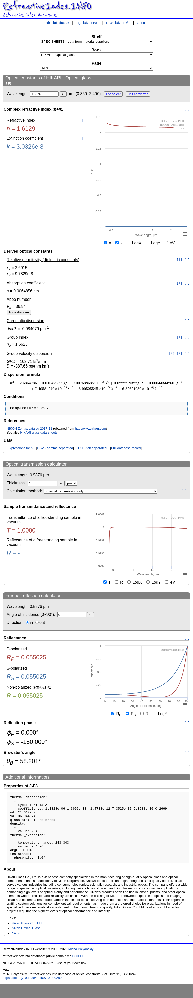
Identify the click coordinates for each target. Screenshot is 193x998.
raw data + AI (118, 23)
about (142, 23)
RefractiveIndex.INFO (47, 6)
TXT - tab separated (92, 449)
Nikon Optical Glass (26, 942)
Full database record (126, 449)
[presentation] (96, 385)
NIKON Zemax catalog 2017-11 (29, 429)
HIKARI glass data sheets (38, 433)
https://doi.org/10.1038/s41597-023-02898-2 (34, 991)
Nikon (16, 947)
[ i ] (187, 109)
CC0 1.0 (78, 970)
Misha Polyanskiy (80, 963)
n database (88, 23)
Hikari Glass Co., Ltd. (27, 937)
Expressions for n (20, 449)
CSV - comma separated (55, 449)
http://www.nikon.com (90, 429)
